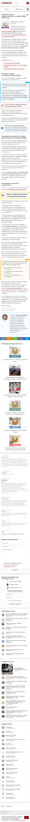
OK (26, 817)
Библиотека (19, 9)
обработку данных (18, 600)
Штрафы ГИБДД (10, 310)
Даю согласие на (15, 600)
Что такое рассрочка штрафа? (12, 63)
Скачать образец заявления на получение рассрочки (16, 195)
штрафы (4, 301)
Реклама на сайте (5, 811)
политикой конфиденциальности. (18, 820)
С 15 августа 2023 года (18, 125)
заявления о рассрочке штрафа (17, 189)
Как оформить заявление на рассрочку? (14, 68)
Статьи (6, 9)
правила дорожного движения (9, 31)
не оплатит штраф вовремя (13, 288)
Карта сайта (4, 813)
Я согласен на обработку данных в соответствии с (12, 565)
